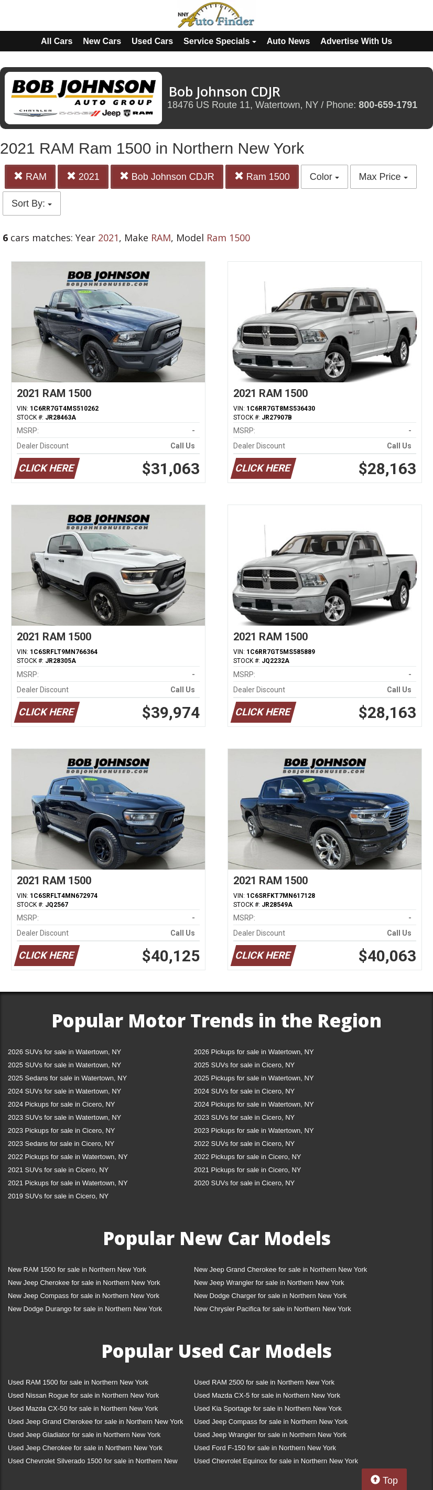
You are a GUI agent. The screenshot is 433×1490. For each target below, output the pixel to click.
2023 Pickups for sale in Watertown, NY (254, 1130)
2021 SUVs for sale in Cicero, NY (58, 1170)
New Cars (102, 41)
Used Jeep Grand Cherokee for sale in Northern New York (95, 1421)
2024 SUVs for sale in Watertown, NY (64, 1091)
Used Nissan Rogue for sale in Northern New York (83, 1395)
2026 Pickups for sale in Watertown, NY (254, 1052)
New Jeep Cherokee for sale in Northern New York (84, 1283)
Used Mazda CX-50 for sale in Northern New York (83, 1408)
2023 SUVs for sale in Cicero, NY (244, 1117)
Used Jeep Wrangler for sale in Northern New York (270, 1435)
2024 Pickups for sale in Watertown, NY (254, 1104)
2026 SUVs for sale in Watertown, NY (64, 1052)
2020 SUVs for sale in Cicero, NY (244, 1183)
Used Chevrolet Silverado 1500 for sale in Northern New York (93, 1463)
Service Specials (219, 41)
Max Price (383, 176)
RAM (30, 176)
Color (324, 176)
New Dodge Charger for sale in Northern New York (270, 1296)
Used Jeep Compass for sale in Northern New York (271, 1421)
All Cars (56, 41)
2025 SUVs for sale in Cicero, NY (244, 1065)
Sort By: (32, 203)
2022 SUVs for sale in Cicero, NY (244, 1144)
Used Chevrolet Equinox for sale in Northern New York (276, 1461)
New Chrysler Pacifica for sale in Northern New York (272, 1309)
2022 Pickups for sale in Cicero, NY (247, 1157)
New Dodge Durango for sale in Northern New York (85, 1309)
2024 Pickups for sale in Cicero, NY (61, 1104)
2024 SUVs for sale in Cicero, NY (244, 1091)
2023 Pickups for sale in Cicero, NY (61, 1130)
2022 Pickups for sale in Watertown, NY (68, 1157)
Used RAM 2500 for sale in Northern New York (264, 1382)
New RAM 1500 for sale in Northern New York (77, 1269)
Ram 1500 (262, 176)
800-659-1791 (388, 105)
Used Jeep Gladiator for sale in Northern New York (84, 1435)
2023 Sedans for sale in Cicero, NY (61, 1144)
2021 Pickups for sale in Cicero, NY (247, 1170)
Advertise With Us (356, 41)
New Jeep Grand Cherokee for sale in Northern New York (280, 1269)
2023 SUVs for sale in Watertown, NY (64, 1117)
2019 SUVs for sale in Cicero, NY (58, 1196)
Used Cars (152, 41)
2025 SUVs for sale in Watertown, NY (64, 1065)
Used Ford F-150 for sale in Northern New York (265, 1448)
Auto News (288, 41)
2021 (83, 176)
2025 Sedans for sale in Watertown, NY (67, 1078)
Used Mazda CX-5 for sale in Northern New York (267, 1395)
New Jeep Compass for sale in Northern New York (83, 1296)
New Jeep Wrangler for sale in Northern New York (269, 1283)
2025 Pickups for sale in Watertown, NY (254, 1078)
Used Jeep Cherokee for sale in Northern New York (85, 1448)
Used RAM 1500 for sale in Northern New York (78, 1382)
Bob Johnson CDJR (167, 176)
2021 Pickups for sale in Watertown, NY (68, 1183)
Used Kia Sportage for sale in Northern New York (268, 1408)
